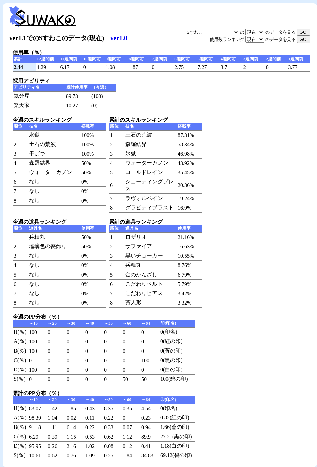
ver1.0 (118, 38)
